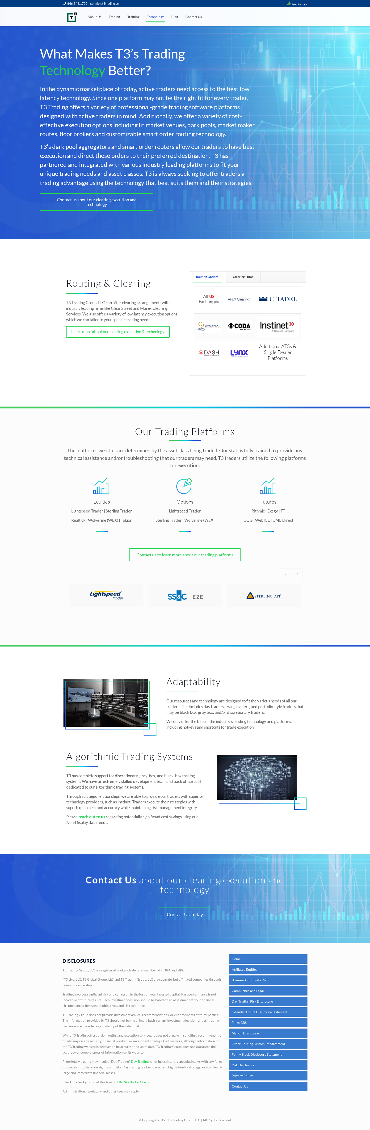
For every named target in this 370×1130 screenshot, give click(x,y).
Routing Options (207, 277)
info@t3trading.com (108, 3)
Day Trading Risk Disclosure (252, 1001)
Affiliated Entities (244, 969)
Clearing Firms (243, 277)
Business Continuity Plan (250, 980)
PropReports (296, 4)
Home (236, 959)
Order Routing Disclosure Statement (258, 1044)
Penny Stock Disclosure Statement (257, 1054)
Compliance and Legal (248, 991)
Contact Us (240, 1086)
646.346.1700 (77, 3)
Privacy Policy (242, 1076)
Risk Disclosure (243, 1065)
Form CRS (239, 1023)
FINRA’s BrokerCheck (133, 1082)
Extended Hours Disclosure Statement (259, 1012)
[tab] (207, 277)
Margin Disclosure (245, 1033)
